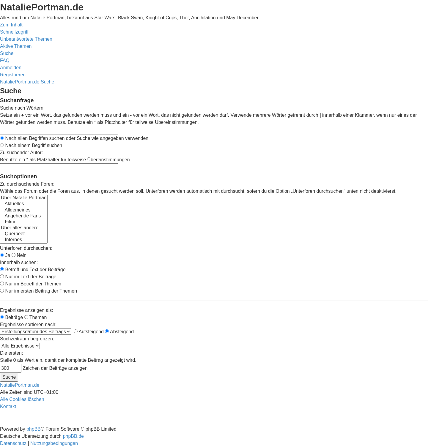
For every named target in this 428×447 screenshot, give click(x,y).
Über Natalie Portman (23, 198)
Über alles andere (23, 228)
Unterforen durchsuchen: (26, 248)
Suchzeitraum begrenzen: (27, 338)
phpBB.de (73, 436)
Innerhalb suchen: (19, 262)
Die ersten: (11, 353)
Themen (35, 317)
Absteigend (119, 331)
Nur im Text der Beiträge (28, 276)
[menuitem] (26, 39)
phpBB (33, 429)
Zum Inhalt (11, 24)
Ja (5, 255)
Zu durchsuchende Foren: (27, 184)
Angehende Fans (23, 216)
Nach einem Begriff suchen (31, 145)
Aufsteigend (89, 331)
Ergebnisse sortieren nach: (28, 324)
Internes (23, 240)
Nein (19, 255)
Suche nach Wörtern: (22, 107)
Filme (23, 222)
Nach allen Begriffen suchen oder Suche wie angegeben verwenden (74, 138)
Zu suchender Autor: (21, 152)
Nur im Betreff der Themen (30, 283)
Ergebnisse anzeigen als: (26, 310)
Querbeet (23, 234)
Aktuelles (23, 204)
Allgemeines (23, 210)
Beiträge (11, 317)
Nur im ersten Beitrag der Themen (38, 290)
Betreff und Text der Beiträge (33, 269)
